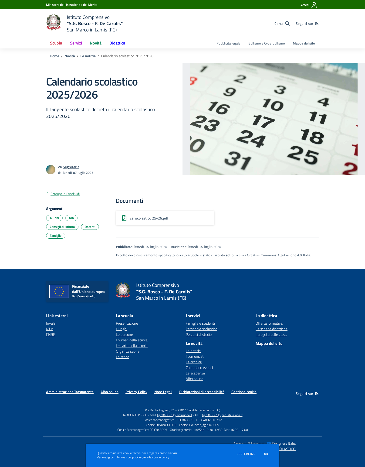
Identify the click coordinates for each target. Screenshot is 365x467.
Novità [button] (95, 43)
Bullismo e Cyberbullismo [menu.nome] (266, 43)
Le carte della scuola (132, 345)
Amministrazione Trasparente (70, 392)
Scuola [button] (56, 43)
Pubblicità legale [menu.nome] (228, 43)
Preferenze (246, 454)
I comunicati (195, 356)
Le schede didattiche (271, 329)
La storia (122, 357)
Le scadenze (195, 373)
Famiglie (55, 235)
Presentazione (127, 323)
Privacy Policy (136, 392)
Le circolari (194, 362)
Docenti (90, 226)
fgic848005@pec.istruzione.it (222, 414)
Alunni (54, 217)
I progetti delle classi (271, 334)
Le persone (124, 334)
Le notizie (88, 56)
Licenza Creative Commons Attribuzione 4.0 (268, 255)
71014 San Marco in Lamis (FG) (198, 410)
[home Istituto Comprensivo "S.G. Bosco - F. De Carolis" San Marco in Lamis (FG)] (84, 23)
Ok (266, 454)
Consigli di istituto (62, 226)
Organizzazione (127, 351)
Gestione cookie (244, 392)
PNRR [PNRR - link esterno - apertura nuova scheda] (50, 334)
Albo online (194, 378)
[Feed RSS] (317, 23)
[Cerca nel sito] (282, 24)
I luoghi (121, 329)
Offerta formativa (269, 323)
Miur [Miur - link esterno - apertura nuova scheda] (49, 329)
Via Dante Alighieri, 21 (160, 410)
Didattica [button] (117, 43)
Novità (69, 56)
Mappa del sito (304, 43)
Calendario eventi (199, 367)
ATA (71, 217)
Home (54, 56)
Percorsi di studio (199, 334)
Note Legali (163, 392)
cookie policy (160, 457)
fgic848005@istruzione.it (174, 414)
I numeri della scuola (132, 340)
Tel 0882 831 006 (135, 414)
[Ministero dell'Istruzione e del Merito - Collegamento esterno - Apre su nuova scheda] (71, 4)
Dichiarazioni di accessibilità (201, 392)
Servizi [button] (76, 43)
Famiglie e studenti (200, 323)
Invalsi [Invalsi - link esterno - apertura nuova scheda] (51, 323)
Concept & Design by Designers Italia (265, 443)
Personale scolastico (201, 329)
